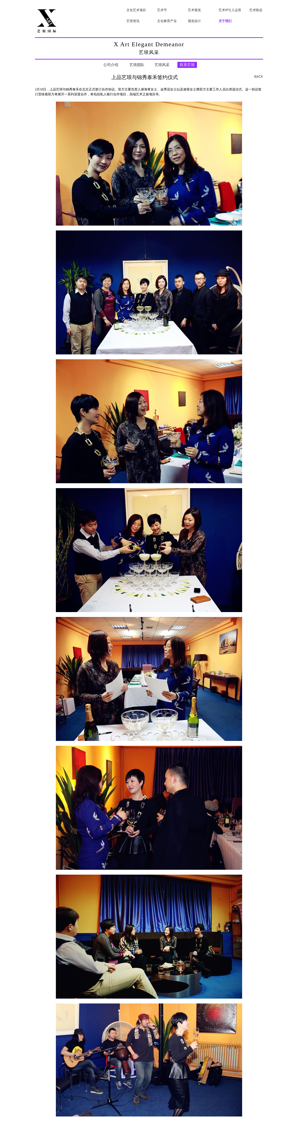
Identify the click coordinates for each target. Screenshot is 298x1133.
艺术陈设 (255, 10)
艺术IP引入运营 (230, 10)
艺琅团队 (136, 65)
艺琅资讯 (132, 21)
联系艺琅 (187, 65)
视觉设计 (194, 21)
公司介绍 (110, 65)
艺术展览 (194, 10)
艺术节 (162, 10)
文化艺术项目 (136, 10)
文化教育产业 (167, 21)
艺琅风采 (162, 65)
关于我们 (225, 21)
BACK (258, 76)
